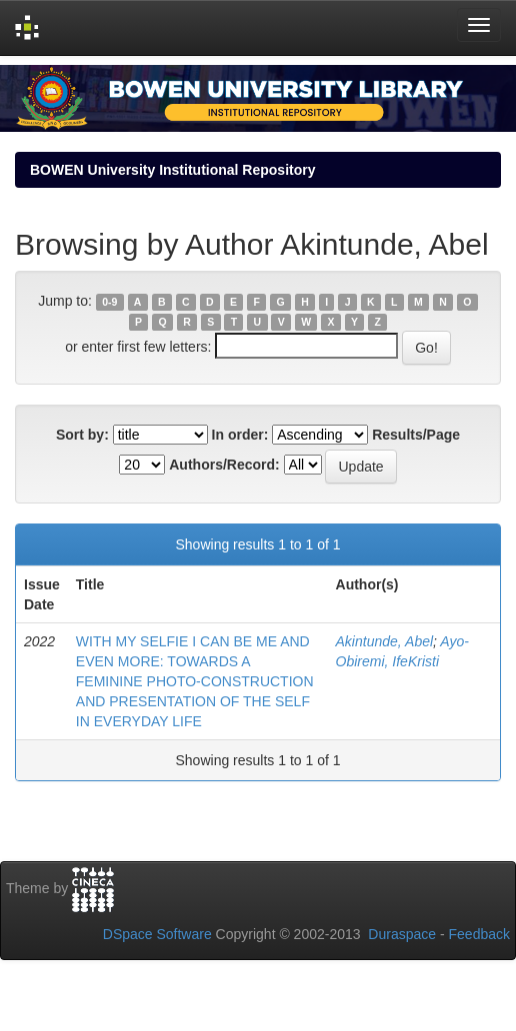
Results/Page (416, 435)
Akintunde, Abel (385, 641)
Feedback (479, 934)
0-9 (109, 302)
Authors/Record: (224, 465)
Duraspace (402, 934)
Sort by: (82, 435)
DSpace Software (157, 934)
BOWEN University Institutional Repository (172, 170)
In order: (240, 435)
